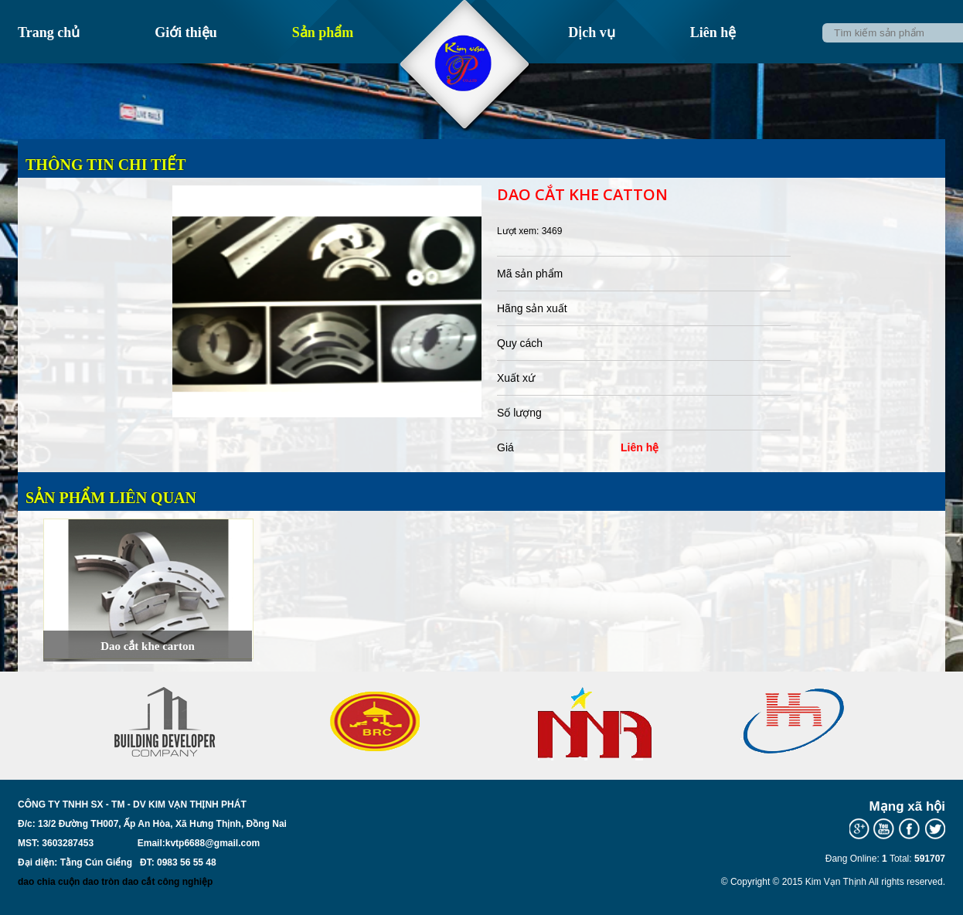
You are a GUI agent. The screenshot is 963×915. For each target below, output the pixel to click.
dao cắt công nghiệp (167, 881)
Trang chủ (49, 32)
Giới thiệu (186, 32)
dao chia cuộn (49, 881)
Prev (84, 752)
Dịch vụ (591, 32)
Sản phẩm (323, 32)
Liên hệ (713, 32)
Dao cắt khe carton (147, 646)
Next (878, 752)
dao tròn (101, 881)
